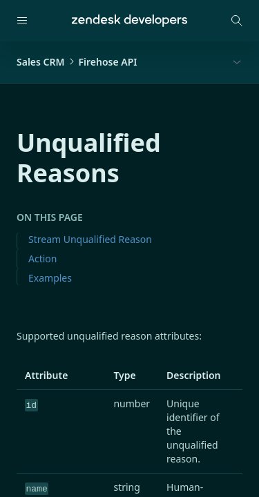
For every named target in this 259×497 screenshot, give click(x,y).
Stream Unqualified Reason (90, 239)
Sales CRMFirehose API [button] (77, 61)
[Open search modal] (237, 21)
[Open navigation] (22, 21)
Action (42, 258)
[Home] (129, 21)
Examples (50, 277)
